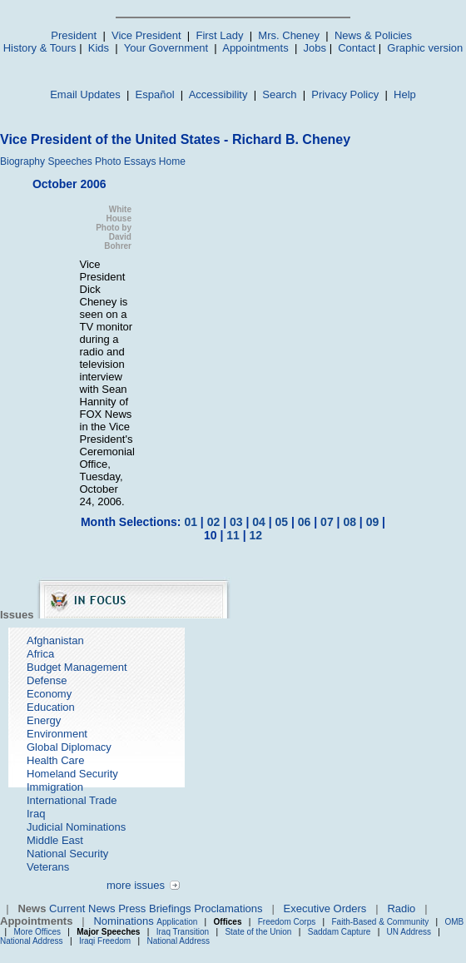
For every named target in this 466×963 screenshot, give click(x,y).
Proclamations (228, 908)
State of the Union (258, 931)
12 (255, 535)
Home (172, 161)
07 (327, 522)
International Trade (71, 800)
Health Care (55, 760)
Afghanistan (55, 640)
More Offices (38, 931)
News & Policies (373, 35)
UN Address (409, 931)
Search (279, 94)
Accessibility (218, 94)
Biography (22, 161)
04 (258, 522)
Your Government (166, 48)
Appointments (255, 48)
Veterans (48, 867)
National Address (31, 941)
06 (304, 522)
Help (405, 94)
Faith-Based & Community (381, 921)
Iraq (36, 813)
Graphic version (425, 48)
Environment (57, 733)
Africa (40, 654)
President (74, 35)
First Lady (219, 35)
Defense (47, 680)
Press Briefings (154, 908)
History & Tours (40, 48)
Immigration (55, 787)
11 (233, 535)
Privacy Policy (345, 94)
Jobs (315, 48)
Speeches (69, 161)
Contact (356, 48)
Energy (44, 720)
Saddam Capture (339, 931)
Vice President (146, 35)
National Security (67, 853)
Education (51, 707)
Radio (401, 908)
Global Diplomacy (69, 747)
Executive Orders (325, 908)
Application (176, 921)
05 (282, 522)
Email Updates (85, 94)
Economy (49, 694)
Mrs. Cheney (289, 35)
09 (372, 522)
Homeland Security (72, 773)
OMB (454, 921)
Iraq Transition (182, 931)
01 (190, 522)
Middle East (55, 840)
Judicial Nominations (76, 827)
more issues (136, 885)
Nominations (123, 921)
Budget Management (77, 667)
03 (236, 522)
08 (349, 522)
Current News (82, 908)
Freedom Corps (286, 921)
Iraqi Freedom (105, 941)
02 (214, 522)
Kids (98, 48)
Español (155, 94)
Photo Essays (125, 161)
